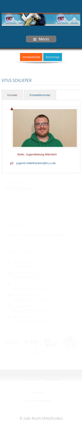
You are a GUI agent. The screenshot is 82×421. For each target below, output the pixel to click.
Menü (41, 39)
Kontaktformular (40, 95)
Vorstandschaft (31, 56)
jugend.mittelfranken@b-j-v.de (36, 163)
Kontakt (12, 95)
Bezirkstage (53, 56)
